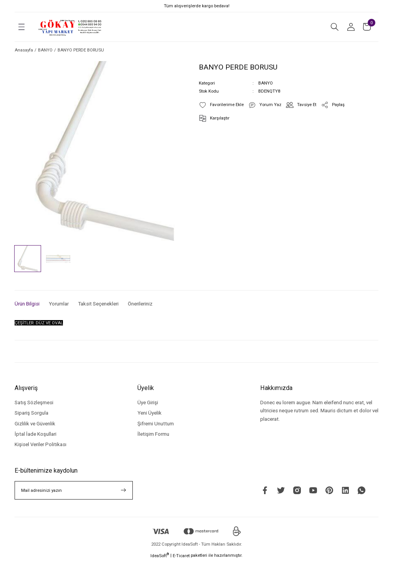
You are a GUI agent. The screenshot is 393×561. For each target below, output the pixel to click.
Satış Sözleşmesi (34, 402)
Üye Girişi (147, 402)
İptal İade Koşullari (35, 434)
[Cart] (367, 27)
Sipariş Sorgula (31, 413)
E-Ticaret (181, 555)
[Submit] (123, 490)
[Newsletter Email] (74, 490)
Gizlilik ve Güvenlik (35, 424)
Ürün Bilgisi (27, 304)
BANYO (265, 83)
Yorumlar (59, 304)
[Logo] (70, 27)
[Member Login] (350, 27)
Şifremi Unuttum (155, 424)
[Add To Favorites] (221, 105)
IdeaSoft (159, 555)
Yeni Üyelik (149, 413)
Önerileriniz (140, 304)
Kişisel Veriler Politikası (40, 444)
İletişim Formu (153, 434)
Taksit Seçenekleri (98, 304)
